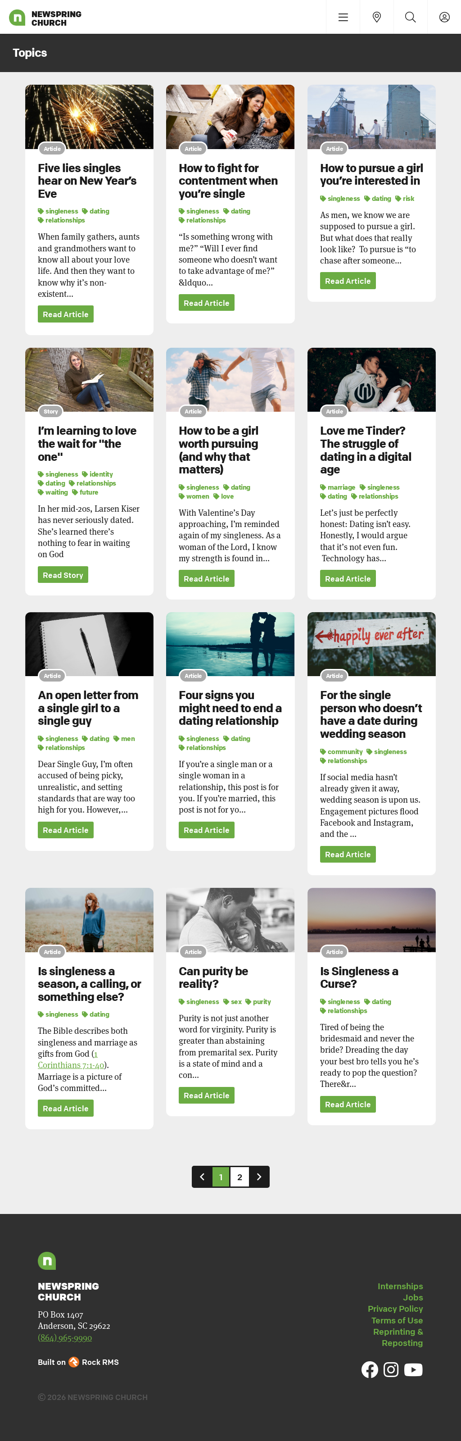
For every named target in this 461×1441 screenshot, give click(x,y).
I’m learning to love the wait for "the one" (87, 444)
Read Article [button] (66, 314)
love (223, 495)
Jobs (413, 1298)
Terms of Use (397, 1321)
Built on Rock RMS (78, 1362)
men (124, 738)
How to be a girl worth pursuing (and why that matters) (218, 450)
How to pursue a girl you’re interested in (371, 174)
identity (97, 473)
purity (258, 1001)
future (85, 491)
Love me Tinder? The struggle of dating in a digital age (365, 450)
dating (95, 210)
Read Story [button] (63, 575)
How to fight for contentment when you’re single (228, 181)
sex (232, 1001)
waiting (53, 491)
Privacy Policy (395, 1309)
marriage (338, 486)
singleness (58, 210)
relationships (61, 219)
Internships (400, 1286)
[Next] (259, 1177)
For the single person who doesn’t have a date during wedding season (371, 714)
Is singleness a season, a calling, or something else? (89, 984)
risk (404, 198)
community (341, 751)
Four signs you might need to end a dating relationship (230, 708)
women (194, 495)
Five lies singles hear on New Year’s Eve (87, 181)
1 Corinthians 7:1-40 (71, 1059)
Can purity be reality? (213, 977)
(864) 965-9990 (65, 1337)
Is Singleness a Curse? (359, 977)
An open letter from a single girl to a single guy (88, 708)
